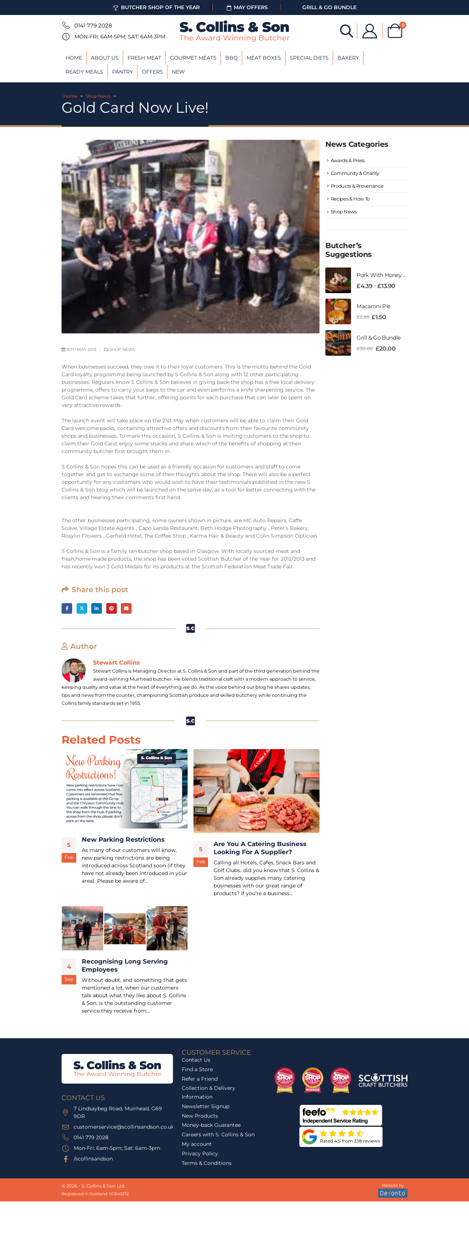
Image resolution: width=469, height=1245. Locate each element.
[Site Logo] (234, 31)
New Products (200, 1116)
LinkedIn (96, 608)
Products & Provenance (357, 186)
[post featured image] (125, 789)
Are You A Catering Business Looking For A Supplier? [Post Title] (260, 848)
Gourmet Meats (193, 58)
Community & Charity (355, 173)
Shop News (98, 96)
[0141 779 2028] (65, 25)
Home (74, 58)
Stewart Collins (116, 662)
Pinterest (111, 608)
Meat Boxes (264, 58)
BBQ (231, 58)
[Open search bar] (346, 31)
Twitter (82, 608)
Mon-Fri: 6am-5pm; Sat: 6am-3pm (119, 36)
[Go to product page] (338, 280)
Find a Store (197, 1069)
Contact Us (196, 1060)
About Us (105, 58)
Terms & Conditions (207, 1163)
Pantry (122, 71)
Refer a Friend (200, 1079)
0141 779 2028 (93, 25)
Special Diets (309, 58)
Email (126, 608)
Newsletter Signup (205, 1106)
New (178, 71)
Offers (152, 71)
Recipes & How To (350, 199)
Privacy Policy (200, 1153)
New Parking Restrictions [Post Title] (123, 840)
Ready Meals (84, 71)
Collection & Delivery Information (208, 1092)
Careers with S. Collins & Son (218, 1134)
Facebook (67, 608)
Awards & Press (348, 160)
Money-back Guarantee (211, 1125)
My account (197, 1144)
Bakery (348, 58)
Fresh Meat (144, 58)
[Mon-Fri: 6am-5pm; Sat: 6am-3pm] (65, 36)
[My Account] (369, 31)
